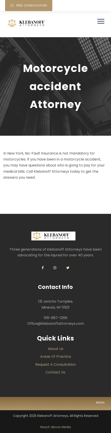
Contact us (55, 372)
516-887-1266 (55, 317)
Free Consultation (29, 5)
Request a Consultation (55, 364)
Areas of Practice (55, 356)
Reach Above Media (55, 427)
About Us (55, 348)
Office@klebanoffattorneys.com (55, 323)
